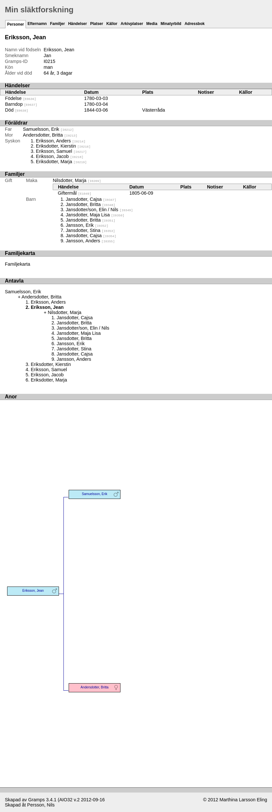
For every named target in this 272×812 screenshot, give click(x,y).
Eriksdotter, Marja (61, 161)
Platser (96, 23)
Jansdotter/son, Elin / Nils (99, 209)
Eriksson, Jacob (60, 156)
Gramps (36, 799)
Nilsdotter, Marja (77, 180)
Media (151, 23)
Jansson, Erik (87, 225)
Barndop (21, 104)
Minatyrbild (171, 23)
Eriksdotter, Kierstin (63, 146)
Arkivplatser (131, 23)
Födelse (20, 98)
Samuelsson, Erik (48, 129)
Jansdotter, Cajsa (91, 199)
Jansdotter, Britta (90, 204)
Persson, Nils (41, 804)
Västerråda (153, 110)
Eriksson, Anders (60, 140)
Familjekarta (17, 264)
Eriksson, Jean (33, 590)
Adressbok (195, 23)
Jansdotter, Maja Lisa (95, 214)
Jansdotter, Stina (90, 230)
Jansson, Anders (90, 240)
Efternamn (37, 23)
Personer (15, 24)
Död (16, 110)
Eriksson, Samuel (61, 151)
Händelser (77, 23)
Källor (111, 23)
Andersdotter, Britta (50, 135)
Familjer (57, 23)
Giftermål (74, 193)
